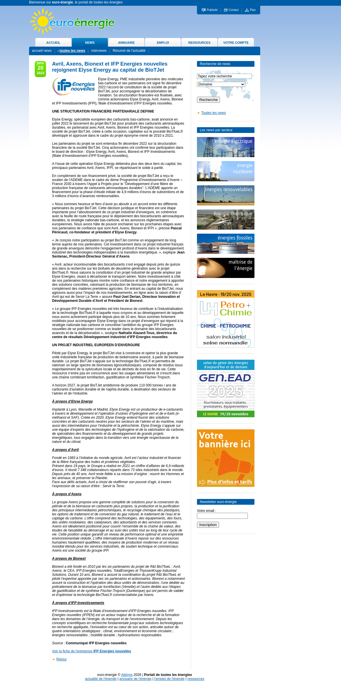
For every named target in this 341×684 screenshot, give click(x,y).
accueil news (42, 51)
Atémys (127, 675)
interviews (98, 51)
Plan (253, 10)
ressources (195, 679)
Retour (61, 659)
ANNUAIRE (126, 42)
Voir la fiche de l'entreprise (91, 651)
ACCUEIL (53, 42)
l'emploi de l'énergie (169, 679)
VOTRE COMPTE (235, 42)
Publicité (212, 10)
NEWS (90, 42)
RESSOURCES (199, 42)
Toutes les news (213, 113)
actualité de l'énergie (101, 679)
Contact (233, 10)
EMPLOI (163, 42)
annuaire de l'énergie (135, 679)
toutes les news (72, 51)
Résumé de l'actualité (129, 51)
